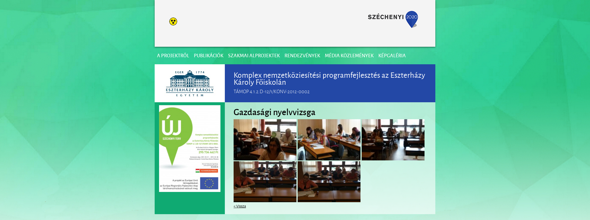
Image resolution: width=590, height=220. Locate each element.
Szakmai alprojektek (254, 55)
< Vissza (240, 206)
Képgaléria (392, 55)
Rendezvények (302, 55)
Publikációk (208, 55)
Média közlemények (349, 55)
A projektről (173, 55)
